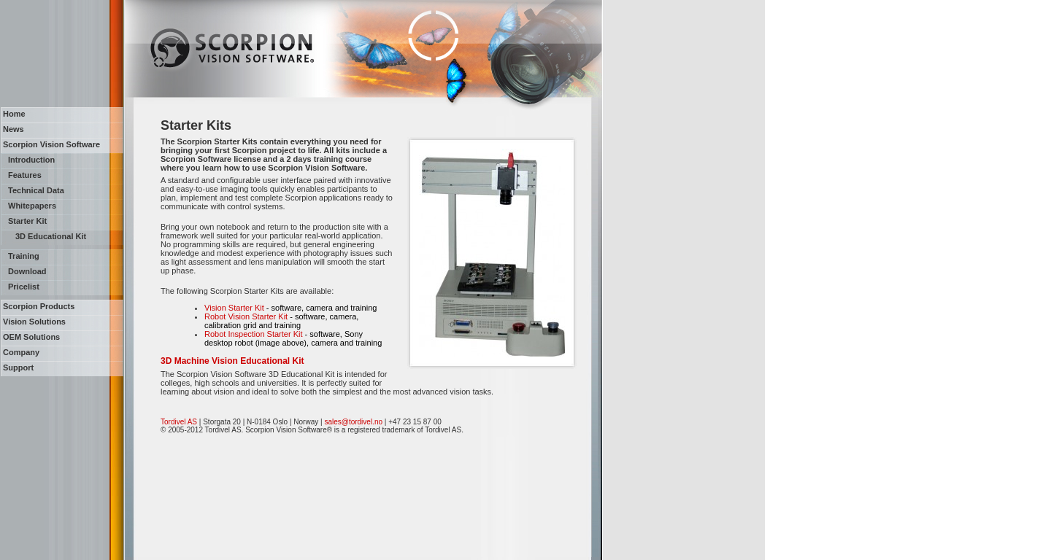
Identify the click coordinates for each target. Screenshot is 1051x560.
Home (14, 113)
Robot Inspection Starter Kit (253, 334)
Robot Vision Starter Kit (246, 316)
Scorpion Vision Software (51, 144)
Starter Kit (27, 221)
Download (27, 271)
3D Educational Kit (50, 236)
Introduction (31, 159)
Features (25, 175)
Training (23, 256)
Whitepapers (32, 205)
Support (18, 367)
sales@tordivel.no (353, 422)
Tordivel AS (179, 422)
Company (21, 352)
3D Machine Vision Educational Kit (232, 361)
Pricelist (23, 286)
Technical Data (36, 190)
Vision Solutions (34, 321)
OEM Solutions (31, 336)
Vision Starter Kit (234, 307)
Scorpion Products (38, 306)
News (13, 129)
